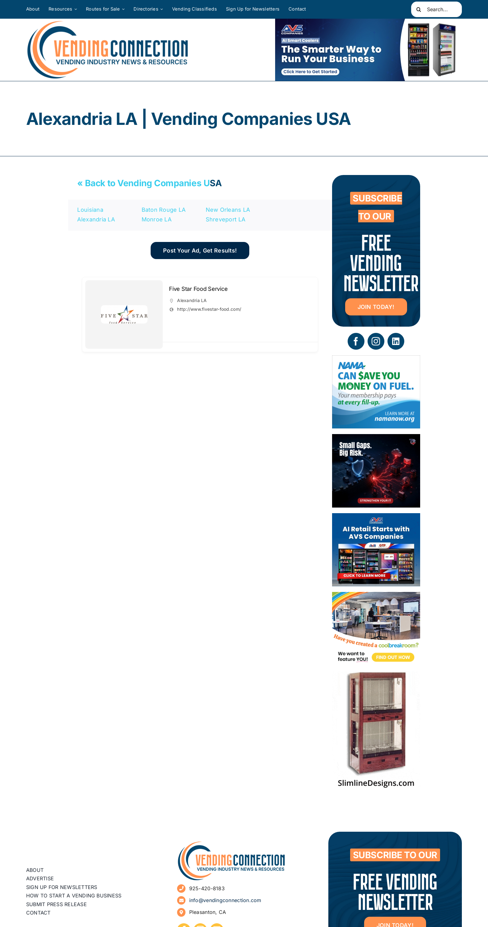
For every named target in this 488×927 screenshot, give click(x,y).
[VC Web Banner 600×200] (368, 50)
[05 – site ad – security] (376, 438)
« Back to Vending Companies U (143, 183)
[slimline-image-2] (376, 675)
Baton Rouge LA (164, 209)
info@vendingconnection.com (225, 900)
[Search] (419, 9)
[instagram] (376, 341)
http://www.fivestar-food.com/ (209, 309)
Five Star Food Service (198, 289)
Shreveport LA (226, 219)
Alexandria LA (96, 219)
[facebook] (356, 341)
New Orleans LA (228, 209)
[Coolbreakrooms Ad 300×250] (376, 596)
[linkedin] (395, 341)
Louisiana (90, 209)
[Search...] (436, 9)
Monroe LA (156, 219)
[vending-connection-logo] (231, 843)
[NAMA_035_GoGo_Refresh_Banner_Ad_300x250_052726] (376, 360)
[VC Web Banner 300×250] (376, 517)
